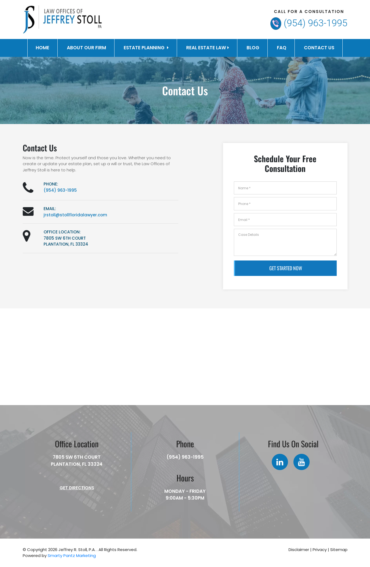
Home (42, 47)
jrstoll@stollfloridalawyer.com (75, 215)
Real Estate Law (207, 47)
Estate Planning (146, 47)
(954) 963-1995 (315, 23)
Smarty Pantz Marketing (72, 555)
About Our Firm (86, 47)
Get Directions (77, 488)
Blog (253, 47)
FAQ (281, 47)
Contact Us (319, 47)
